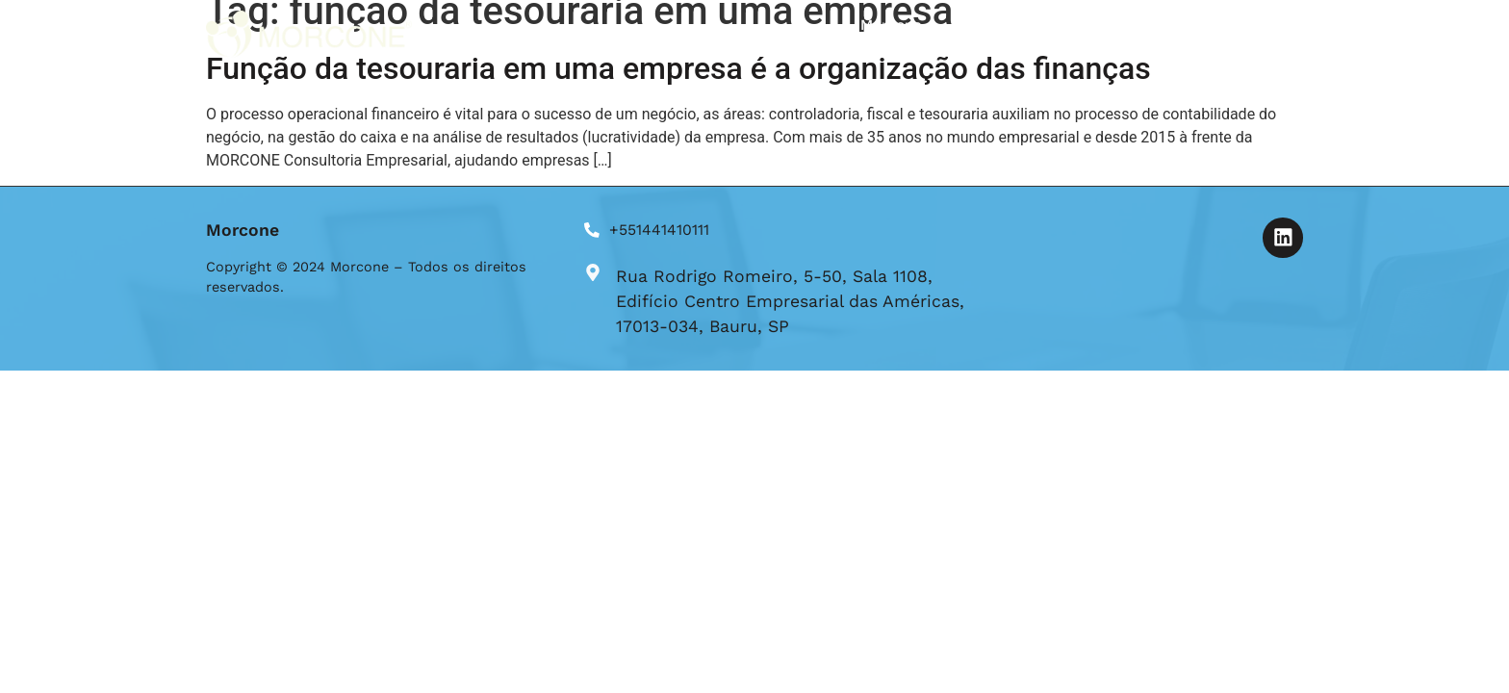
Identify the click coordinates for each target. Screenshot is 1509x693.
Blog (976, 24)
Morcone (891, 24)
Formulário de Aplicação (1114, 24)
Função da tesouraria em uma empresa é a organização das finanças (678, 68)
